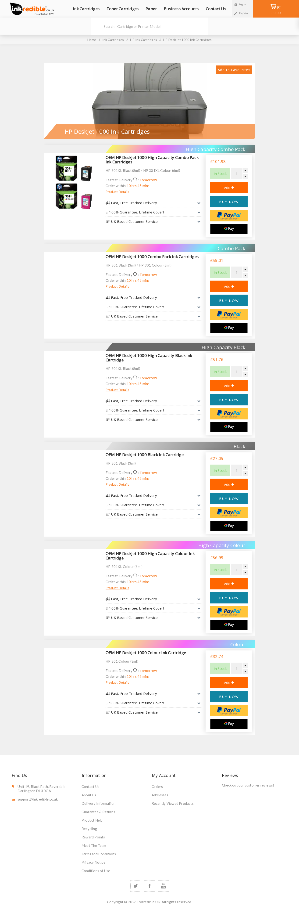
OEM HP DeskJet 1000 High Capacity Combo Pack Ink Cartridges (152, 160)
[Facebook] (149, 886)
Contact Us (90, 786)
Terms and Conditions (99, 854)
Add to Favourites (234, 69)
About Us (89, 795)
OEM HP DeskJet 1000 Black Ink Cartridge (145, 454)
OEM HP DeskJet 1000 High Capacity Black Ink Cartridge (149, 358)
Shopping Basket (276, 10)
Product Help (92, 820)
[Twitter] (135, 886)
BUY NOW (229, 201)
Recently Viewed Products (173, 803)
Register (243, 13)
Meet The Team (94, 845)
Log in (242, 4)
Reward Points (93, 837)
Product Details (117, 192)
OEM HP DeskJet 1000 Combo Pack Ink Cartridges (152, 256)
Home (91, 40)
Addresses (160, 795)
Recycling (89, 829)
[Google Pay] (229, 229)
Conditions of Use (96, 871)
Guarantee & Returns (98, 812)
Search (97, 26)
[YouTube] (163, 886)
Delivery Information (98, 803)
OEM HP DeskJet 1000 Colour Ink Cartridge (146, 652)
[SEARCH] (156, 26)
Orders (157, 786)
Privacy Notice (93, 862)
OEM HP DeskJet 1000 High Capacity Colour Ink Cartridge (150, 556)
